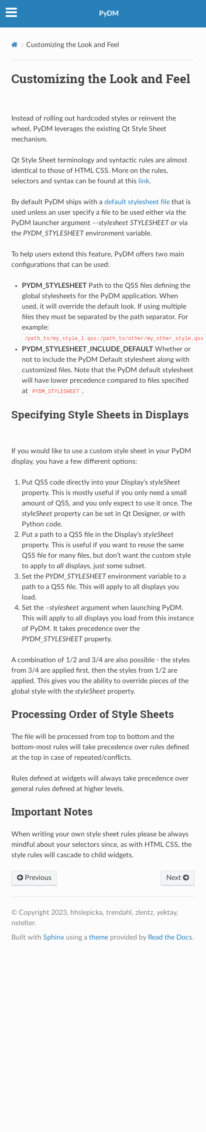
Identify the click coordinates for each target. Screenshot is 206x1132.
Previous (34, 877)
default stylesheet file (137, 202)
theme (98, 937)
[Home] (14, 44)
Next (177, 877)
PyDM (109, 13)
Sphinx (53, 937)
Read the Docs (170, 937)
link (143, 181)
